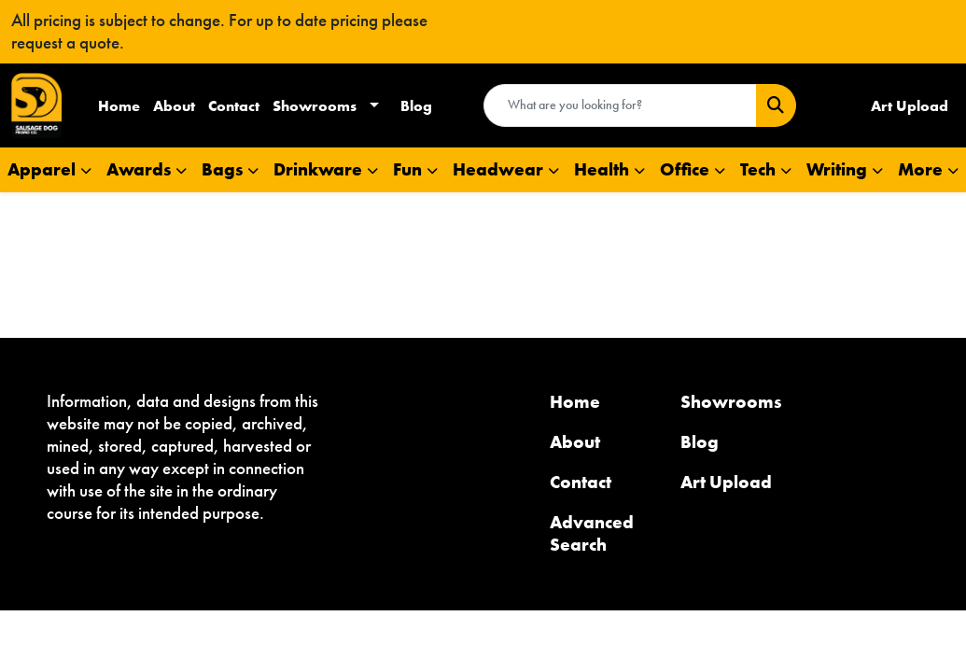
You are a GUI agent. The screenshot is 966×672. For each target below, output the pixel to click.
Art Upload (726, 482)
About (174, 105)
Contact (233, 105)
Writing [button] (836, 169)
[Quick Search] (620, 105)
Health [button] (601, 169)
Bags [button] (222, 169)
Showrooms (315, 105)
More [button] (920, 169)
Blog (416, 105)
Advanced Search (592, 533)
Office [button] (684, 169)
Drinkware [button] (317, 169)
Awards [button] (138, 169)
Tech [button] (758, 169)
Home (119, 105)
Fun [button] (407, 169)
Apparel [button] (41, 169)
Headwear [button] (498, 169)
